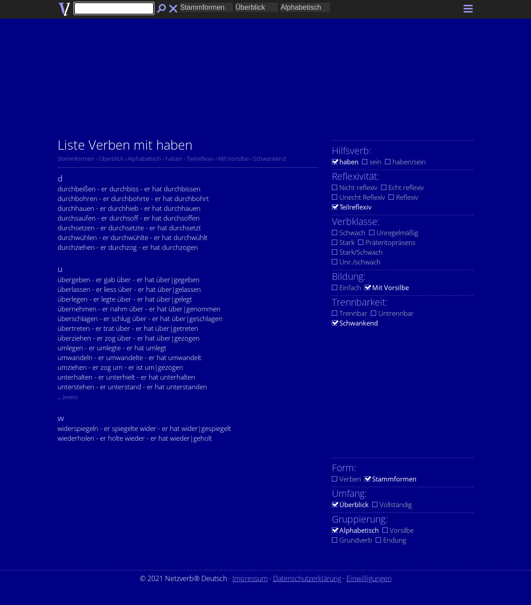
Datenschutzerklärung (307, 578)
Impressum (250, 578)
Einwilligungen (369, 578)
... (67, 397)
